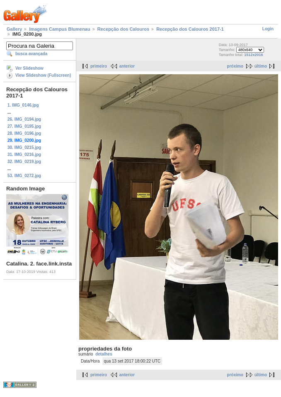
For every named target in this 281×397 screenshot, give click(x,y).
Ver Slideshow (29, 68)
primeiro (98, 66)
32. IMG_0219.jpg (24, 161)
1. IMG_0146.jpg (23, 105)
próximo (235, 66)
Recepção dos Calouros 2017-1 (190, 29)
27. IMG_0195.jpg (24, 126)
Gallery (14, 29)
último (260, 66)
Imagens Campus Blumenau (59, 29)
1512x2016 (253, 55)
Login (268, 29)
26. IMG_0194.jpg (24, 119)
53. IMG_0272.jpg (24, 175)
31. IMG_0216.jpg (24, 154)
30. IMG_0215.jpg (24, 147)
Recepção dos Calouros (123, 29)
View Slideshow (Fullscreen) (43, 75)
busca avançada (31, 53)
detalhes (103, 354)
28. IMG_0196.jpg (24, 133)
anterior (127, 66)
